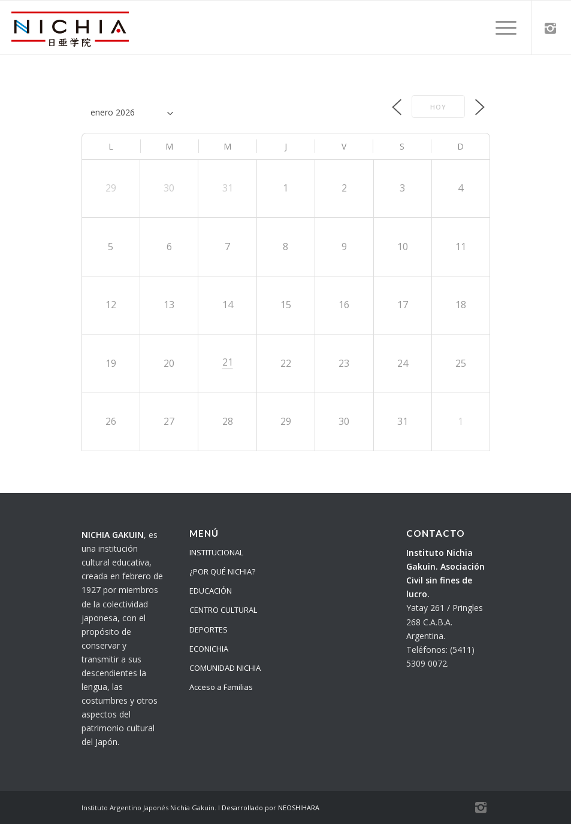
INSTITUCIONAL (216, 552)
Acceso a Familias (221, 687)
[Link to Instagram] (551, 28)
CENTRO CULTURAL (223, 609)
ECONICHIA (208, 648)
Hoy (438, 106)
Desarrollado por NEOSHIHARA (270, 807)
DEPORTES (208, 629)
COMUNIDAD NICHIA (225, 667)
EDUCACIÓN (210, 590)
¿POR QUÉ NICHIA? (222, 571)
